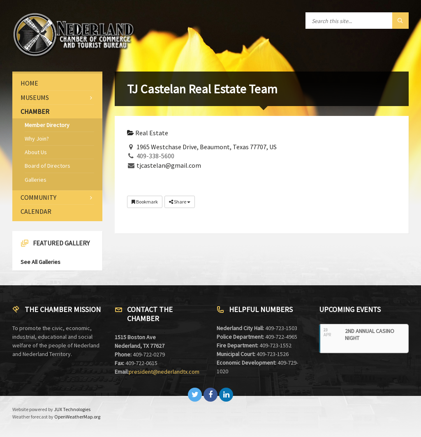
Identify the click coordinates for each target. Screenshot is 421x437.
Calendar (36, 211)
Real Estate (147, 133)
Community (38, 197)
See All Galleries (40, 262)
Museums (35, 97)
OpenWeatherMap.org (77, 417)
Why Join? (37, 138)
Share (179, 202)
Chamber (35, 111)
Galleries (35, 179)
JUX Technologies (72, 409)
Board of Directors (47, 165)
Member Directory (47, 125)
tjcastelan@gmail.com (168, 165)
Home (29, 83)
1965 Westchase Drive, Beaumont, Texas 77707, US (206, 147)
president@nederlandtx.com (164, 371)
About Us (36, 152)
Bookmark (145, 202)
